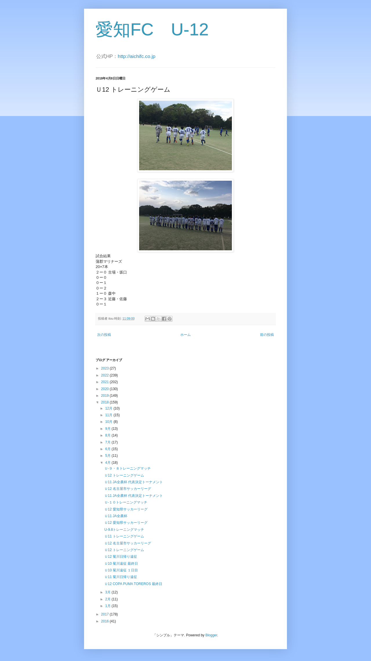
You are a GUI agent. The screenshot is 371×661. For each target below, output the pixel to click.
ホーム (185, 335)
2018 (105, 402)
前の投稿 (267, 335)
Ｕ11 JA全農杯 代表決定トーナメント (133, 482)
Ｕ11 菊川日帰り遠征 (120, 577)
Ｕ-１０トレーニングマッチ (125, 502)
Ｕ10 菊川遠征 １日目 (121, 570)
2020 (105, 389)
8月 (108, 435)
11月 (109, 415)
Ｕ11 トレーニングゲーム (124, 536)
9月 (108, 429)
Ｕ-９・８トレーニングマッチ (127, 468)
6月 (108, 449)
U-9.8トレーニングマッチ (124, 530)
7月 (108, 442)
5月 (108, 456)
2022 (105, 375)
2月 (108, 599)
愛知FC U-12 (152, 29)
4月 (108, 463)
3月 (108, 592)
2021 (105, 382)
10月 (109, 422)
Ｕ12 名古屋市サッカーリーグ (127, 489)
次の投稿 (104, 335)
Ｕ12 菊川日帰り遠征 (120, 557)
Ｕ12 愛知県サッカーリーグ (126, 509)
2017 (105, 614)
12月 (109, 408)
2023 (105, 368)
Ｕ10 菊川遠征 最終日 (121, 564)
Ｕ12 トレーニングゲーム (124, 475)
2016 (105, 621)
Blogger (211, 635)
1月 (108, 606)
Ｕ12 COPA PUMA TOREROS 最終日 (133, 584)
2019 (105, 396)
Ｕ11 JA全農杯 (115, 516)
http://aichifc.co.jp (136, 56)
